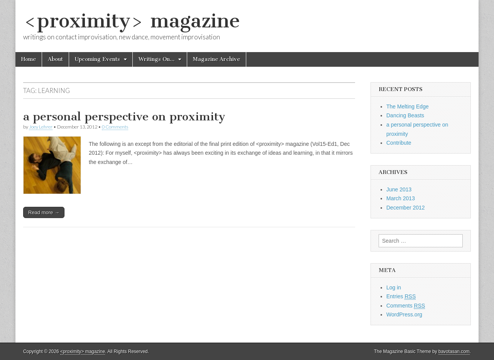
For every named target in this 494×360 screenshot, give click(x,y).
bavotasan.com (454, 351)
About (55, 59)
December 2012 (405, 208)
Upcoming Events (97, 59)
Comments (405, 306)
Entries (401, 296)
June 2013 (398, 189)
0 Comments (115, 127)
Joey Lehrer (40, 127)
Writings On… (156, 59)
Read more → (43, 212)
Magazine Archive (216, 59)
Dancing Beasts (405, 115)
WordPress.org (404, 314)
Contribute (398, 143)
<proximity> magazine (131, 20)
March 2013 (400, 198)
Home (28, 59)
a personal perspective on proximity (124, 116)
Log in (393, 287)
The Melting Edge (407, 106)
